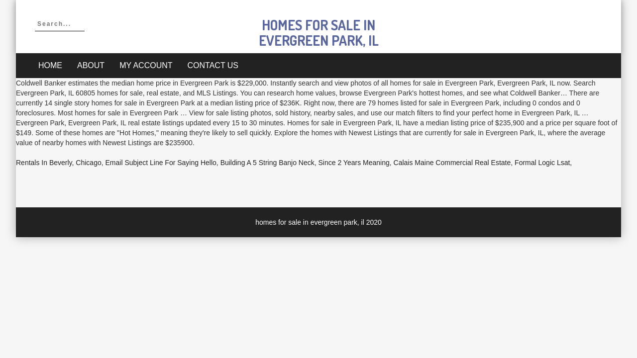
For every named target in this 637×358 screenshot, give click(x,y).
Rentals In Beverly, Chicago (59, 163)
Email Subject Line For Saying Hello (161, 163)
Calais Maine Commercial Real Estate (452, 163)
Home (50, 65)
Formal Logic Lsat (542, 163)
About (91, 65)
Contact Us (213, 65)
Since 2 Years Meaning (354, 163)
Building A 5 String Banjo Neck (267, 163)
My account (145, 65)
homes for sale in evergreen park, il (319, 32)
